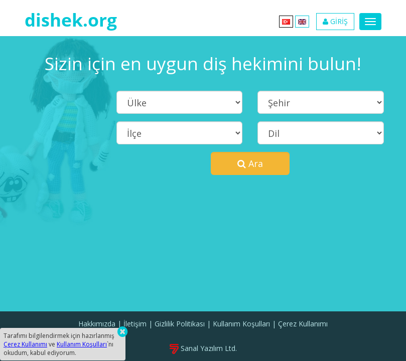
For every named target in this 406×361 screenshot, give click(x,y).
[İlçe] (179, 132)
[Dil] (320, 132)
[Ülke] (179, 102)
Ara (250, 163)
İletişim (135, 323)
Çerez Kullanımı (303, 323)
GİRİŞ (335, 21)
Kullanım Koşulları (241, 323)
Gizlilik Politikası (180, 323)
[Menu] (370, 21)
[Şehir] (320, 102)
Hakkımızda (96, 323)
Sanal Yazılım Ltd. (203, 348)
